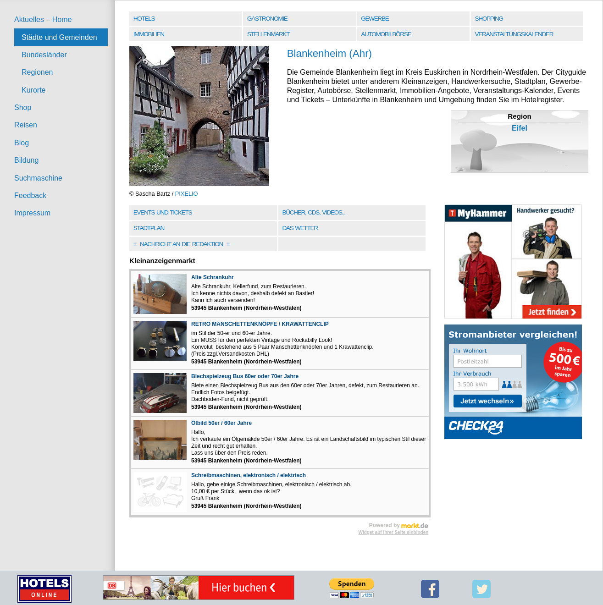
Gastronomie (267, 18)
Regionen (37, 72)
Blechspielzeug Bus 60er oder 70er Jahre (245, 376)
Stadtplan (148, 228)
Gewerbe (374, 18)
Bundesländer (44, 55)
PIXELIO (186, 193)
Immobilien (148, 34)
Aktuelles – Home (43, 19)
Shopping (489, 18)
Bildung (26, 160)
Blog (21, 143)
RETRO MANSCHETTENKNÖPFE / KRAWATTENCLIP (260, 324)
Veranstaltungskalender (514, 34)
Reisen (25, 125)
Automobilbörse (386, 34)
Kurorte (33, 90)
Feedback (30, 195)
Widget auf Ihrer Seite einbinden (394, 532)
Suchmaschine (38, 178)
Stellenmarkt (268, 34)
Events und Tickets (162, 212)
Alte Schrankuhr (212, 277)
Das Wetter (299, 228)
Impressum (32, 213)
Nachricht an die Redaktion (181, 244)
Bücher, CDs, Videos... (313, 212)
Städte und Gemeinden (59, 37)
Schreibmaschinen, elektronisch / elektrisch (248, 475)
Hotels (144, 18)
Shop (22, 107)
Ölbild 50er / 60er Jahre (221, 423)
